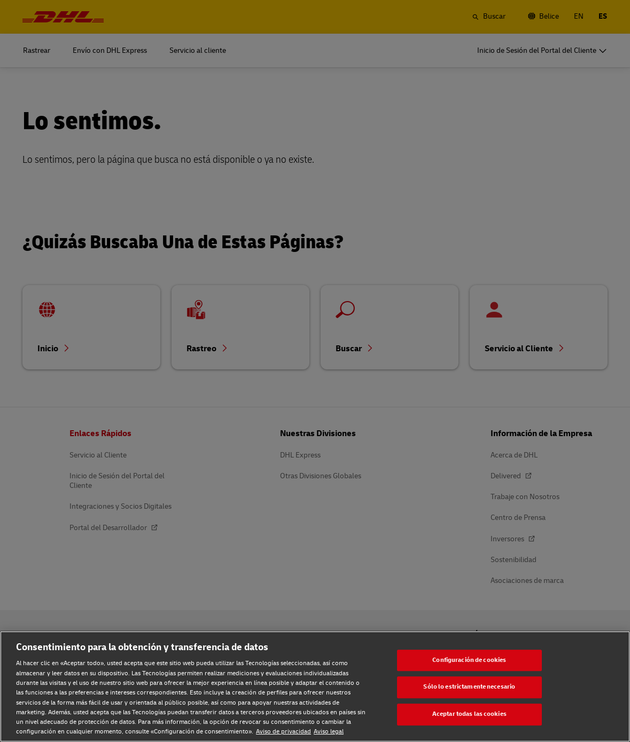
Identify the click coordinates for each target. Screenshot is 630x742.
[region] (315, 686)
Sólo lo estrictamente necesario (469, 687)
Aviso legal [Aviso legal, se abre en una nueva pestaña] (329, 732)
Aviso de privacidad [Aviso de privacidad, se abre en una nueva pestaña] (283, 732)
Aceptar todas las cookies (469, 714)
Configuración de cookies (469, 660)
